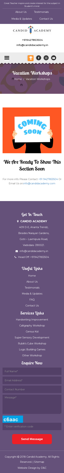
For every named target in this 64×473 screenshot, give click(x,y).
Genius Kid (32, 331)
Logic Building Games (32, 349)
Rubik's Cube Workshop (32, 343)
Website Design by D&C (32, 467)
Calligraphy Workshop (32, 325)
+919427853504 (32, 40)
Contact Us (46, 18)
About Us (20, 11)
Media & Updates (21, 18)
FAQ (32, 299)
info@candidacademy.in (32, 45)
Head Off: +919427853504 (35, 257)
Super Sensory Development (32, 337)
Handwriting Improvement (32, 319)
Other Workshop (32, 355)
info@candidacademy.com (39, 183)
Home (18, 79)
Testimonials (41, 11)
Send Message (32, 439)
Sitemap (39, 461)
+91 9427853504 (48, 179)
